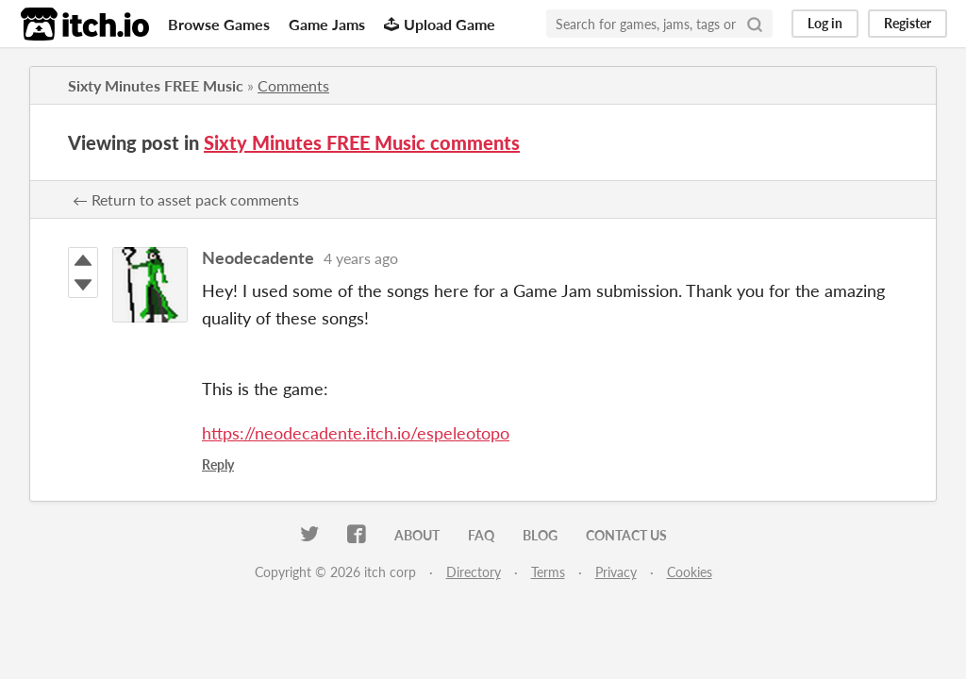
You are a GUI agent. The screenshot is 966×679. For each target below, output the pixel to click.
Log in (825, 23)
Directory (473, 572)
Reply (218, 464)
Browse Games (219, 24)
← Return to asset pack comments (186, 199)
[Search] (755, 23)
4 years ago (361, 258)
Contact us (626, 535)
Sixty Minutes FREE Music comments (362, 142)
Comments (293, 85)
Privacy (616, 572)
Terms (548, 572)
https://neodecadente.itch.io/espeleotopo (355, 432)
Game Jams (327, 24)
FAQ (481, 535)
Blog (540, 535)
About (417, 535)
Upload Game (439, 24)
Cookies (689, 572)
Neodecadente (258, 257)
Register (907, 23)
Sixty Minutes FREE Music (155, 85)
